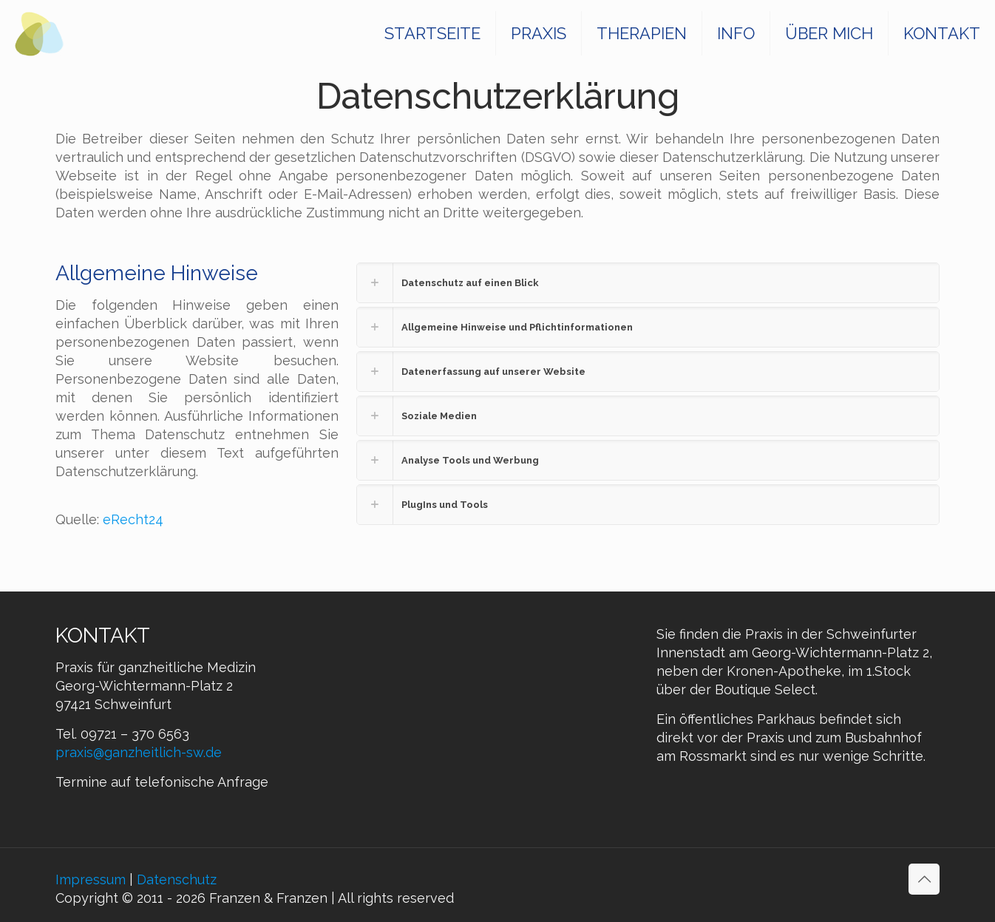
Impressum (90, 879)
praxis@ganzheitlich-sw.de (138, 752)
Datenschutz (177, 879)
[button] (648, 282)
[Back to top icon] (924, 879)
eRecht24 (133, 519)
